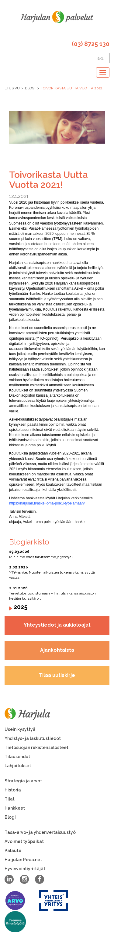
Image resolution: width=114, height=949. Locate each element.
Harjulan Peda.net (23, 859)
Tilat (10, 799)
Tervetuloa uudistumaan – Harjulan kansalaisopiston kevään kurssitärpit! (57, 593)
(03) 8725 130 (90, 44)
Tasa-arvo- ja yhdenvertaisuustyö (40, 832)
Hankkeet (15, 808)
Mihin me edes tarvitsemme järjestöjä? (57, 554)
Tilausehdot (17, 756)
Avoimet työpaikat (24, 841)
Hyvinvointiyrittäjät (25, 868)
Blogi (30, 88)
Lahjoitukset (18, 765)
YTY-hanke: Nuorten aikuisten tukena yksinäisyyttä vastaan (57, 572)
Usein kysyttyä (20, 729)
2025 (20, 607)
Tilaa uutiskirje (57, 675)
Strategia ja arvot (23, 780)
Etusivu (12, 88)
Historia (13, 790)
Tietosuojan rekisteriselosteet (36, 747)
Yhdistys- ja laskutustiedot (33, 738)
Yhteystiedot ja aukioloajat (57, 625)
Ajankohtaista (57, 650)
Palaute (13, 850)
